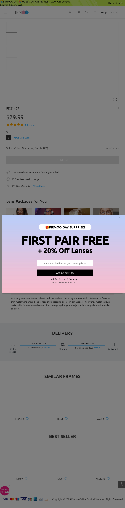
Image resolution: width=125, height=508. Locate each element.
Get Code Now (65, 272)
